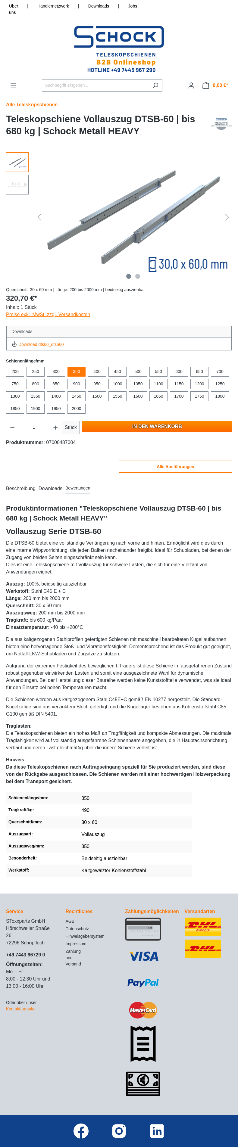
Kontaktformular (21, 1008)
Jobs (132, 6)
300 (55, 371)
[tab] (21, 488)
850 (55, 383)
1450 (76, 396)
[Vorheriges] (39, 217)
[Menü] (13, 85)
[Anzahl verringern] (12, 427)
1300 (15, 396)
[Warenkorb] (215, 85)
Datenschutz (77, 928)
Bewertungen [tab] (77, 488)
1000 (117, 383)
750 (14, 383)
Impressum (76, 943)
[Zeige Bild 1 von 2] (128, 276)
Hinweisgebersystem (85, 936)
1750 (199, 396)
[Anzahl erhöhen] (55, 427)
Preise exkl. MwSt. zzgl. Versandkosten (48, 314)
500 (137, 371)
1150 (178, 383)
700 (219, 371)
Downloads (98, 6)
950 (96, 383)
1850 (15, 408)
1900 (35, 408)
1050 (137, 383)
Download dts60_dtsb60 (37, 344)
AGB (70, 921)
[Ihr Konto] (191, 85)
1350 (35, 396)
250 (35, 371)
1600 (137, 396)
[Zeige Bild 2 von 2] (137, 276)
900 (76, 383)
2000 (76, 408)
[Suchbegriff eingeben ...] (95, 85)
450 (117, 371)
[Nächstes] (227, 217)
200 (14, 371)
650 (199, 371)
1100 (158, 383)
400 (96, 371)
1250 (219, 383)
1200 (199, 383)
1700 (178, 396)
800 (35, 383)
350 (76, 371)
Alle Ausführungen (175, 466)
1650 (158, 396)
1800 (219, 396)
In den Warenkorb (157, 426)
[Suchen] (155, 85)
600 (178, 371)
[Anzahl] (34, 427)
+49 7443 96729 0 (25, 954)
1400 (56, 396)
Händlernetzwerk (53, 6)
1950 (56, 408)
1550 (117, 396)
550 (158, 371)
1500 (97, 396)
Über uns (13, 9)
